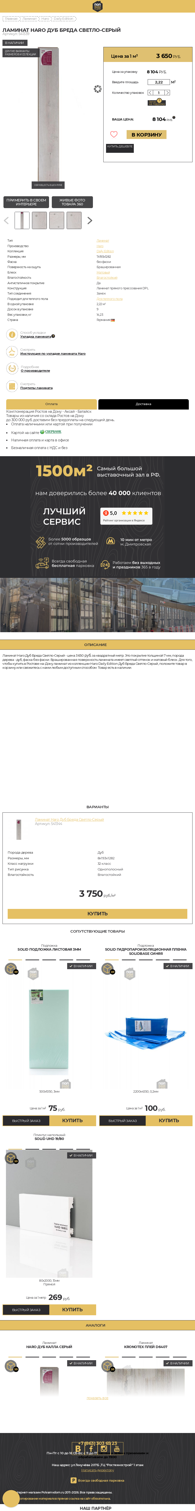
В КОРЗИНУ (147, 135)
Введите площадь (125, 82)
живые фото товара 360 (72, 202)
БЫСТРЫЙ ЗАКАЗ (26, 1121)
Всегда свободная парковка (101, 1480)
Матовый (103, 272)
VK (78, 1448)
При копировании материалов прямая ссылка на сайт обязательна (61, 1498)
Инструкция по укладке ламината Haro (53, 353)
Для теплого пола (110, 299)
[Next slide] (90, 220)
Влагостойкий (107, 277)
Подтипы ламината (36, 388)
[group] (48, 115)
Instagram (104, 1448)
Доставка (143, 404)
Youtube (117, 1448)
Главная (11, 18)
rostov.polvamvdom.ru (98, 6)
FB (91, 1448)
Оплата (51, 404)
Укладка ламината (35, 336)
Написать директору (97, 1470)
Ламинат (30, 18)
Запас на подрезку (157, 103)
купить (97, 914)
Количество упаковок (128, 93)
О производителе (35, 371)
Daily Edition (63, 18)
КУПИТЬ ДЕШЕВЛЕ (120, 146)
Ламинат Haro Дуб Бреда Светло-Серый (69, 819)
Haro (45, 18)
